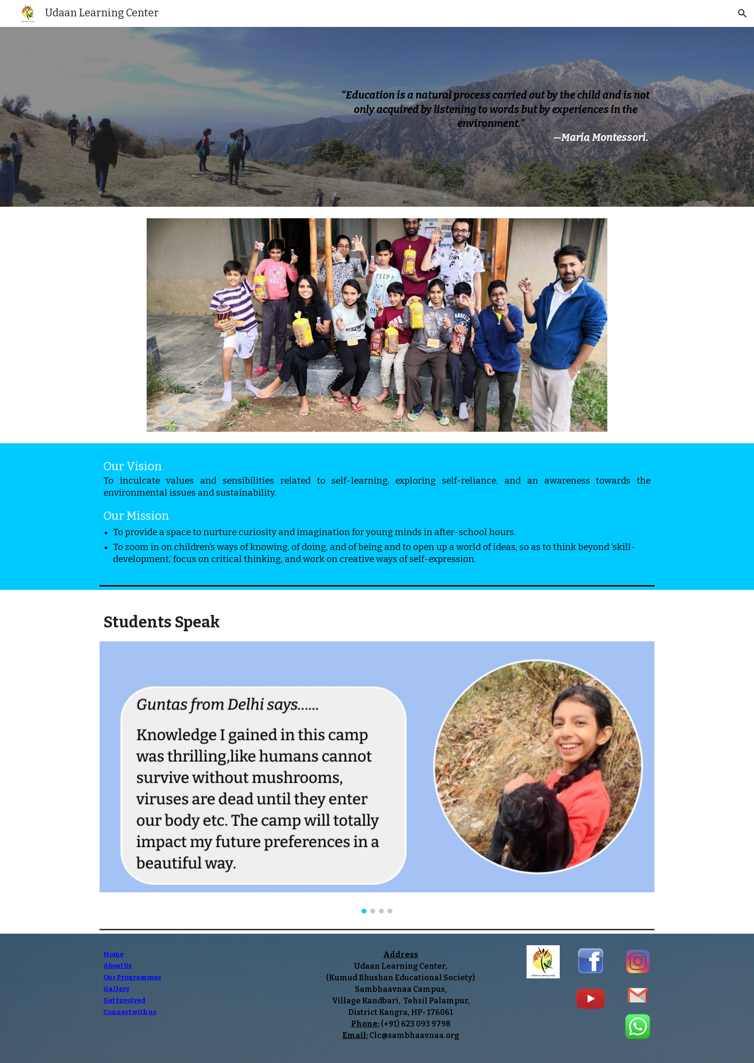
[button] (742, 13)
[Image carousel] (377, 325)
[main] (495, 117)
